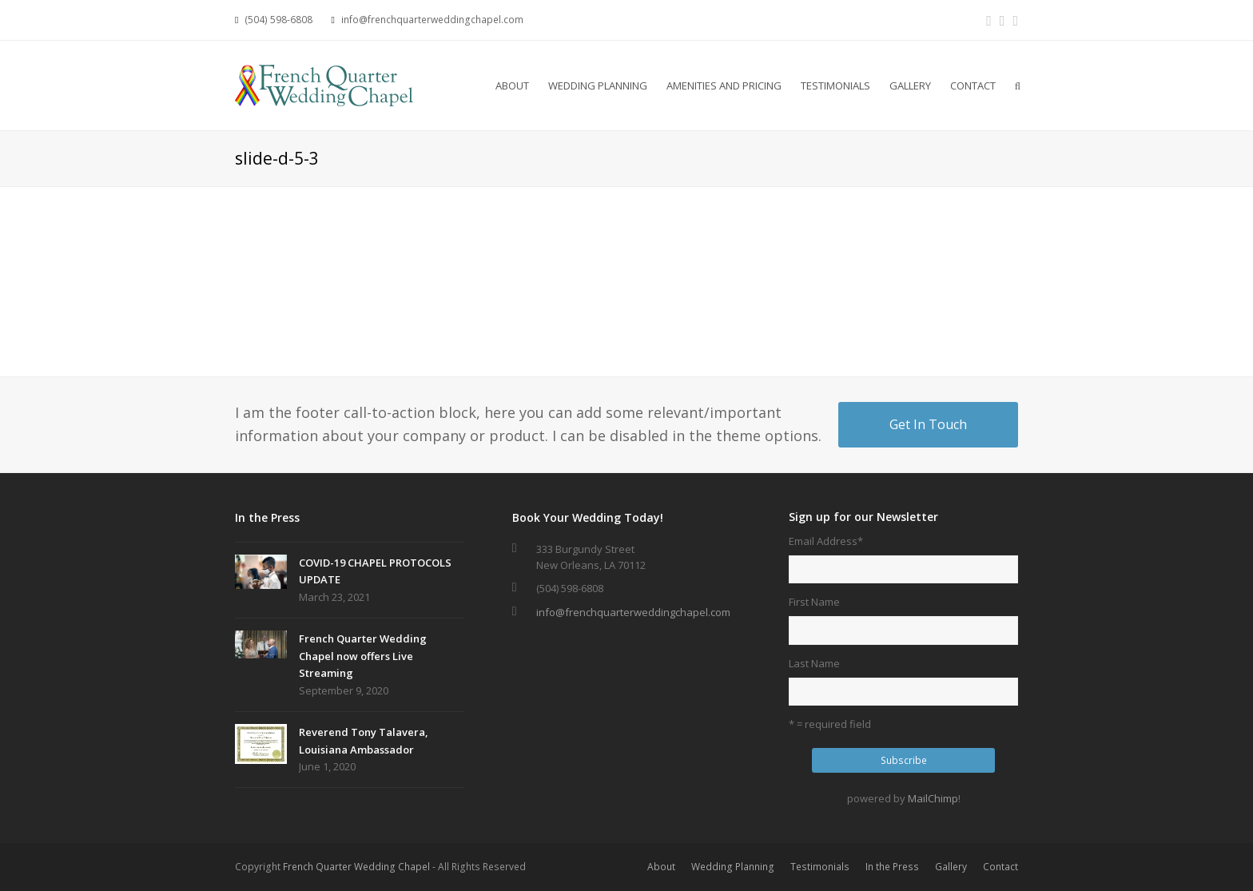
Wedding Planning (732, 866)
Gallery (951, 866)
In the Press (892, 866)
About (661, 866)
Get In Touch (928, 424)
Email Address (826, 541)
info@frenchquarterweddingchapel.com (633, 612)
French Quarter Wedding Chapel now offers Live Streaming (363, 655)
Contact (1000, 866)
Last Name (814, 663)
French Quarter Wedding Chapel (356, 866)
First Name (814, 602)
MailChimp (933, 798)
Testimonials (819, 866)
